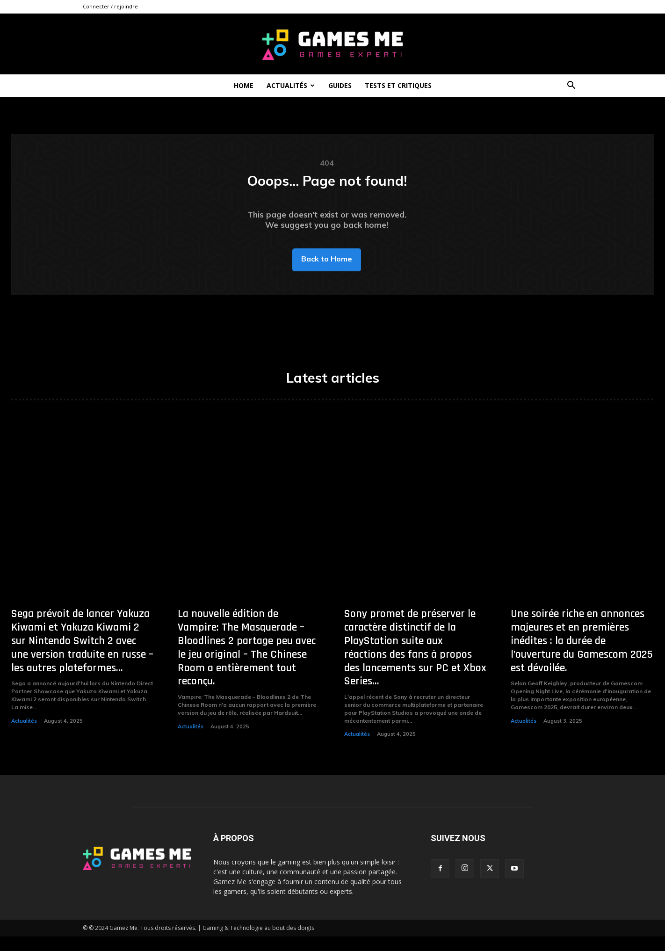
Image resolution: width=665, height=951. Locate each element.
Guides (340, 85)
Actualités (291, 85)
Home (243, 85)
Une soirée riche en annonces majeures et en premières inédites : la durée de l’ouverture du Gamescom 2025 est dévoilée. (582, 656)
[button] (571, 86)
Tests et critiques (398, 85)
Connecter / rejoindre (110, 6)
